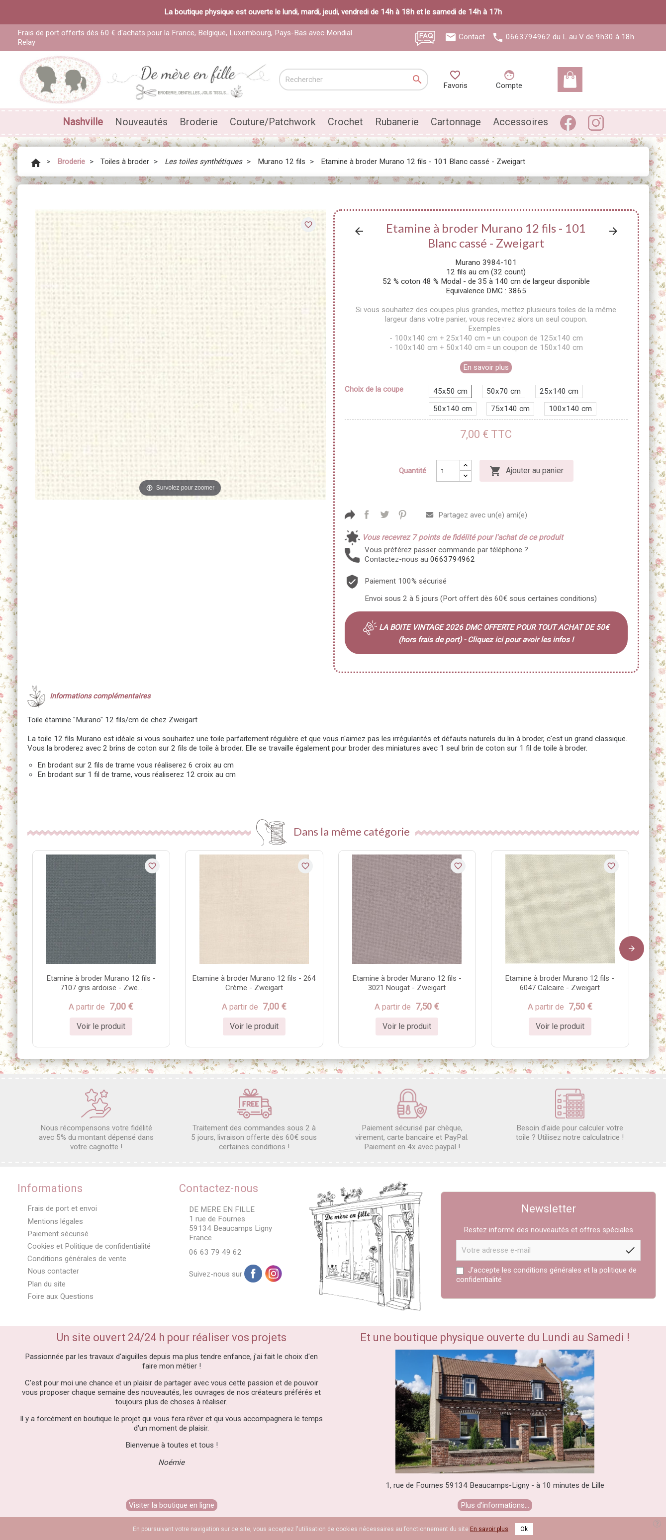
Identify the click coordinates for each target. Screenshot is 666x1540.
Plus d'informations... (495, 1505)
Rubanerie (397, 122)
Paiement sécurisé (58, 1233)
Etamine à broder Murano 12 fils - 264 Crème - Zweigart (253, 983)
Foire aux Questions (60, 1296)
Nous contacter (53, 1271)
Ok (524, 1529)
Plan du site (46, 1284)
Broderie (199, 122)
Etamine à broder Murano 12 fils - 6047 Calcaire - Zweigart (559, 983)
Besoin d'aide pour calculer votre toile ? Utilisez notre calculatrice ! (570, 1115)
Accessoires (520, 122)
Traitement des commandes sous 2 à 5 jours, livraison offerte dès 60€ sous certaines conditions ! (254, 1120)
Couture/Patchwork (273, 122)
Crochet (345, 122)
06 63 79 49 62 (215, 1252)
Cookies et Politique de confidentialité (89, 1246)
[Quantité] (448, 471)
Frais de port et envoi (62, 1208)
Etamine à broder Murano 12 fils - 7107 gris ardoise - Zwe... (101, 983)
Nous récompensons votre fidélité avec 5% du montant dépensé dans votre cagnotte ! (96, 1120)
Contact (472, 36)
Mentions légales (55, 1221)
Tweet (384, 514)
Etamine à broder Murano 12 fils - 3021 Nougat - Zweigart (407, 983)
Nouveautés (141, 122)
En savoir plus (486, 367)
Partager (367, 514)
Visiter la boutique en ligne (171, 1505)
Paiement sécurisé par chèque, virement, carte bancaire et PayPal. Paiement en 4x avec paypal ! (412, 1120)
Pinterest (402, 514)
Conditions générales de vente (76, 1258)
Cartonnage (456, 122)
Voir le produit (101, 1026)
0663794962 (528, 36)
